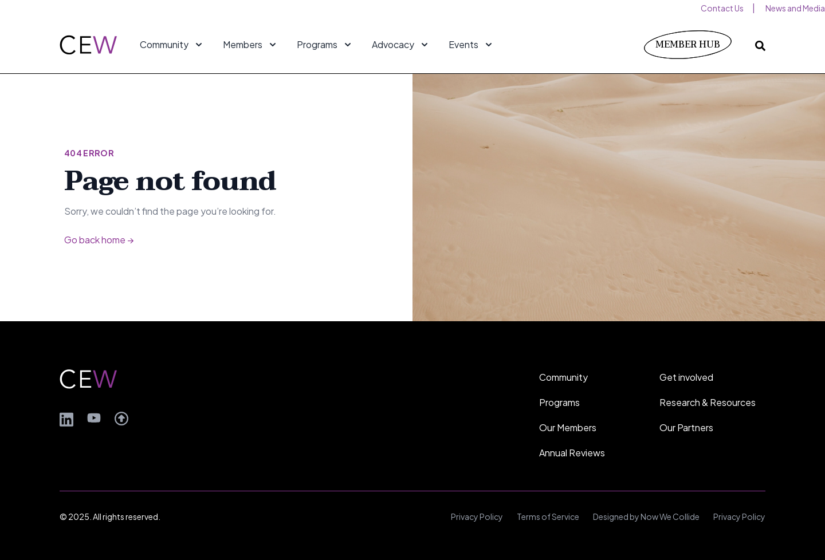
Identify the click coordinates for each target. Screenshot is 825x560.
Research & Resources (707, 402)
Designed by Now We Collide (646, 516)
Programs (559, 402)
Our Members (567, 427)
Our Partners (686, 427)
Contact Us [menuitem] (722, 8)
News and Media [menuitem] (795, 8)
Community (563, 377)
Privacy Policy (477, 516)
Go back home (98, 240)
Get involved (686, 377)
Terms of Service (548, 516)
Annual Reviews (572, 453)
